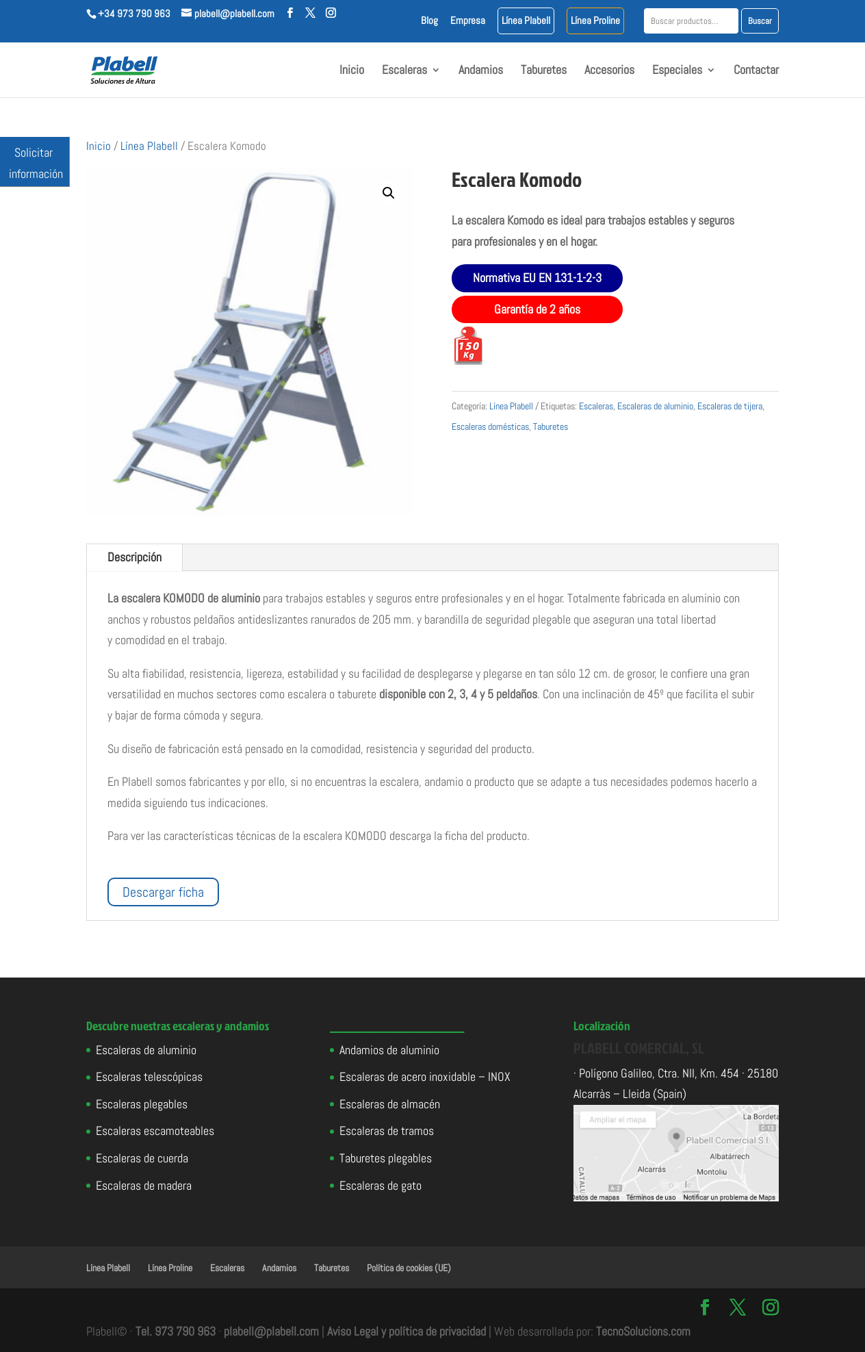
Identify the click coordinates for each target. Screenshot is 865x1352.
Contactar (756, 71)
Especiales (677, 71)
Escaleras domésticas (490, 426)
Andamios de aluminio (389, 1050)
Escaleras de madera (144, 1185)
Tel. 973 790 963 (175, 1331)
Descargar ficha (163, 892)
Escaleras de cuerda (142, 1158)
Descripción (134, 557)
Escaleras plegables (142, 1104)
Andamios (481, 71)
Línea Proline (595, 21)
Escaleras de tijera (729, 406)
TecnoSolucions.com (643, 1331)
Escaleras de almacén (389, 1104)
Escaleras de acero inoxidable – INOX (425, 1076)
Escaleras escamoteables (155, 1130)
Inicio (351, 71)
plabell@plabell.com (271, 1331)
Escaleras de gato (380, 1185)
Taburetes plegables (385, 1158)
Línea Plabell (526, 21)
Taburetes (544, 71)
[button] (388, 193)
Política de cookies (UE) (409, 1268)
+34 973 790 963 (134, 13)
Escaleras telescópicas (149, 1076)
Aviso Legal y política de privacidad (406, 1331)
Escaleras (404, 71)
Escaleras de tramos (386, 1130)
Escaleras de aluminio (655, 406)
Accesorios (609, 71)
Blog (429, 21)
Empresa (467, 21)
